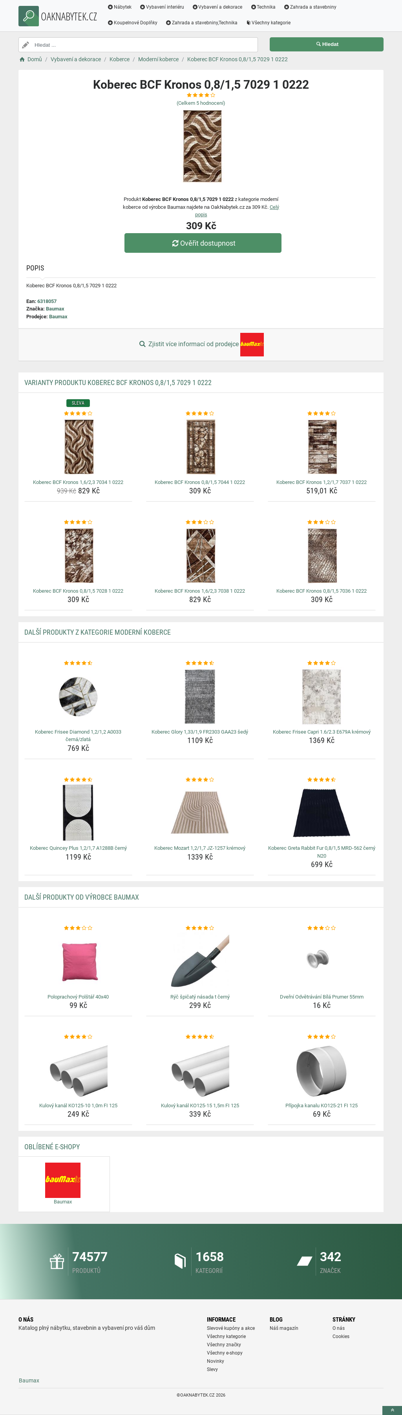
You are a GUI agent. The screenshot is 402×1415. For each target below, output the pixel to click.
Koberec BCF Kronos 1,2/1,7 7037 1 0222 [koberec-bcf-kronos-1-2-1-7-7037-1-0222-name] (321, 482)
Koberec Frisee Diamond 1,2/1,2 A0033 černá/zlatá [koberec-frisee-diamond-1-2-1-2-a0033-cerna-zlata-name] (78, 736)
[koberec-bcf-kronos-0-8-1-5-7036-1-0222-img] (321, 555)
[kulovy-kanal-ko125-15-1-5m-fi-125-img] (200, 1070)
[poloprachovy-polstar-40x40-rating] (78, 928)
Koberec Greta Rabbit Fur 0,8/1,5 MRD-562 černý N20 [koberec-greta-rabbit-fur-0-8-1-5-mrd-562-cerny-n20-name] (321, 852)
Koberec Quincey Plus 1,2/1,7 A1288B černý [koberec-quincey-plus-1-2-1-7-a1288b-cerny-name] (78, 848)
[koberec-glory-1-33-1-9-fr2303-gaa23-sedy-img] (200, 696)
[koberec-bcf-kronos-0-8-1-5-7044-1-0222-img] (200, 447)
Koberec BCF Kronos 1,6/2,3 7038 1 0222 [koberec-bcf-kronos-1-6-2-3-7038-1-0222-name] (200, 591)
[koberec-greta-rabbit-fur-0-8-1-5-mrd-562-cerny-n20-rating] (321, 780)
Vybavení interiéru (161, 7)
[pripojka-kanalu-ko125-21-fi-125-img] (321, 1070)
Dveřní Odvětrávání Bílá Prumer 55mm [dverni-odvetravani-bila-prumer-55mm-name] (322, 997)
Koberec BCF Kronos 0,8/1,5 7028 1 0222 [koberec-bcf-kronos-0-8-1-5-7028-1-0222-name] (78, 591)
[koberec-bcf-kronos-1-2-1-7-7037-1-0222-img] (321, 447)
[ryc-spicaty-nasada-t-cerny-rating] (200, 928)
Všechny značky (224, 1344)
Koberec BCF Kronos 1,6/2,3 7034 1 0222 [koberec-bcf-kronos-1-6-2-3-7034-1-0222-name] (78, 482)
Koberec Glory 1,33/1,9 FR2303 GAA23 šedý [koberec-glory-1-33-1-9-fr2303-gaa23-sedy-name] (200, 732)
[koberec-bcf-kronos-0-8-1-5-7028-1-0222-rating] (78, 522)
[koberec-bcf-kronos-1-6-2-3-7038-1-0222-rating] (200, 522)
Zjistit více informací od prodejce (201, 344)
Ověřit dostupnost (203, 243)
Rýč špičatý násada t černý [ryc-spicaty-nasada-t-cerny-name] (200, 997)
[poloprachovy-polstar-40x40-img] (78, 961)
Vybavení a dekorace (217, 7)
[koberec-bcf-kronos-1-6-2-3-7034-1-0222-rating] (78, 414)
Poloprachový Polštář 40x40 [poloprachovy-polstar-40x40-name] (78, 997)
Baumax (55, 309)
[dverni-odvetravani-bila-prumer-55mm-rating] (321, 928)
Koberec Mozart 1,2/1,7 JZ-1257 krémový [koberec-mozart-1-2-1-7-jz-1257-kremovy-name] (199, 848)
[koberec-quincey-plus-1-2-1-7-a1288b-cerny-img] (78, 812)
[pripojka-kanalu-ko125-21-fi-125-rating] (321, 1037)
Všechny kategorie (268, 23)
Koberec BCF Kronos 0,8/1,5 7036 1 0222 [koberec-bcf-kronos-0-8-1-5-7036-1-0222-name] (321, 591)
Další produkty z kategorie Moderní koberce (97, 632)
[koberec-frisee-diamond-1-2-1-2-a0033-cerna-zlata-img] (78, 696)
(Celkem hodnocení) (201, 103)
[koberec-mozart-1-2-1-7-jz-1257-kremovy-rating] (200, 780)
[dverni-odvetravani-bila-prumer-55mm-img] (321, 961)
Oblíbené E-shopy (52, 1147)
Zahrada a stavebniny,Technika (201, 23)
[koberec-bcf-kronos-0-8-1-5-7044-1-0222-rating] (200, 414)
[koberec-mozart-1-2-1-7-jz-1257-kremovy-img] (200, 812)
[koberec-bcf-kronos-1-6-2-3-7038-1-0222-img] (200, 555)
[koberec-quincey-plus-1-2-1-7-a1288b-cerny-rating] (78, 780)
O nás (339, 1328)
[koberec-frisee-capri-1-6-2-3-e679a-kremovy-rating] (321, 663)
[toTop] (392, 1410)
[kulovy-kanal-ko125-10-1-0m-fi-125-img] (78, 1070)
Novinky (215, 1361)
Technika (263, 7)
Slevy (212, 1369)
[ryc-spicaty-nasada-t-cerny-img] (200, 961)
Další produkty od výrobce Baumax (81, 897)
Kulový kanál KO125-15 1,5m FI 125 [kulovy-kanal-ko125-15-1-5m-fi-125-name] (200, 1105)
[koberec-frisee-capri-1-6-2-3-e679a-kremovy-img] (321, 696)
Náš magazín (284, 1328)
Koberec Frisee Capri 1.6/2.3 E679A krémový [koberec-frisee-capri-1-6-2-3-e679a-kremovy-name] (322, 732)
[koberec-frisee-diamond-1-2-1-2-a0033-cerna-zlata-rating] (78, 663)
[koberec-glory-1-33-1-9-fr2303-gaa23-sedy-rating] (200, 663)
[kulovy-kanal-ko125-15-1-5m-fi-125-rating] (200, 1037)
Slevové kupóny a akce (231, 1328)
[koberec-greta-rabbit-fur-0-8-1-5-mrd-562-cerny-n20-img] (321, 812)
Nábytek (119, 7)
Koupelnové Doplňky (132, 23)
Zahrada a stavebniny (309, 7)
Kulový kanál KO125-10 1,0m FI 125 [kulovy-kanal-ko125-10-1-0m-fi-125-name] (78, 1105)
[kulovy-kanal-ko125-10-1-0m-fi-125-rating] (78, 1037)
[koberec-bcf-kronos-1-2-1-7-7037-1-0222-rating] (321, 414)
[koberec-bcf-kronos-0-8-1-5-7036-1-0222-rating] (321, 522)
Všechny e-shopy (225, 1353)
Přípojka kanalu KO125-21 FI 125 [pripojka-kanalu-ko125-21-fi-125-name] (321, 1105)
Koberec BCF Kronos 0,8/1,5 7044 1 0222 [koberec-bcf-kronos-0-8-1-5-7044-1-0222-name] (200, 482)
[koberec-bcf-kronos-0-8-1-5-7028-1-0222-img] (78, 555)
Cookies (341, 1336)
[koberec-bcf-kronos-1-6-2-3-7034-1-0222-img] (78, 447)
